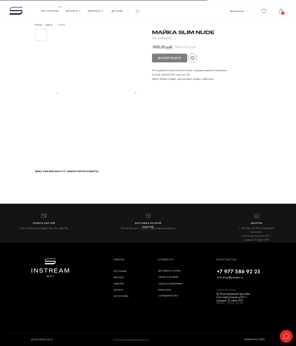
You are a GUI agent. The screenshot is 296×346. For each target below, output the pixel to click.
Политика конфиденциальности (130, 339)
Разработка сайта (255, 339)
